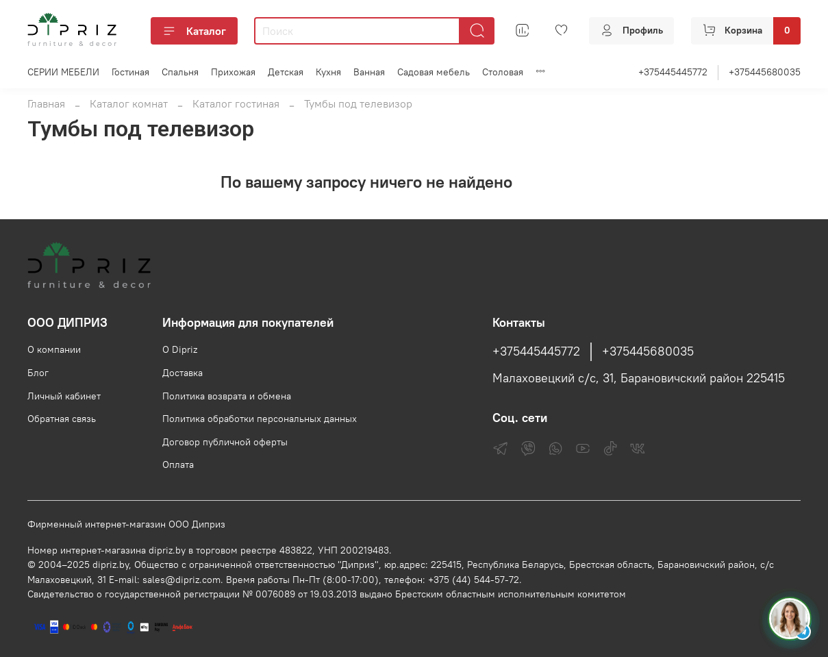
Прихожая (233, 72)
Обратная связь (61, 418)
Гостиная (130, 72)
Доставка (182, 373)
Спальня (180, 72)
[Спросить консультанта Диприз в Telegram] (790, 619)
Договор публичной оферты (225, 442)
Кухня (328, 72)
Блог (38, 373)
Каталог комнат (129, 103)
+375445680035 (765, 72)
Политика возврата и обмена (226, 396)
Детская (285, 72)
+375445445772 (672, 72)
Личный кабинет (64, 396)
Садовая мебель (433, 72)
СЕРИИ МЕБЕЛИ (63, 72)
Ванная (369, 72)
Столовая (502, 72)
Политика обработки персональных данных (259, 418)
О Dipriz (179, 349)
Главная (46, 103)
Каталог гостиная (235, 103)
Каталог (194, 31)
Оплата (178, 464)
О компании (54, 349)
